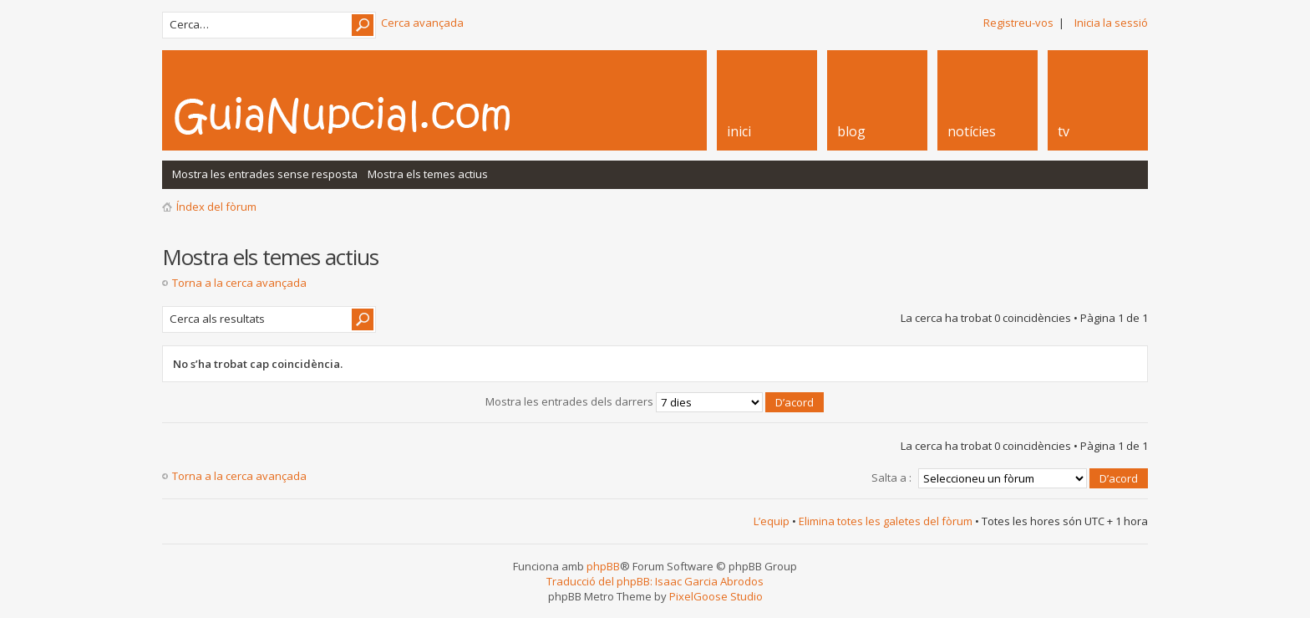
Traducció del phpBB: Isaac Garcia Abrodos (655, 581)
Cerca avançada (422, 22)
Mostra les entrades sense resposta (265, 173)
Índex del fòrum (216, 206)
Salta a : (891, 477)
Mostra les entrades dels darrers (654, 401)
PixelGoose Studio (716, 596)
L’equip (772, 521)
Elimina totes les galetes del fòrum (885, 521)
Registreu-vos (1018, 22)
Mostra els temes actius (428, 173)
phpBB (603, 566)
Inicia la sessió (1111, 22)
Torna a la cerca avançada (239, 282)
